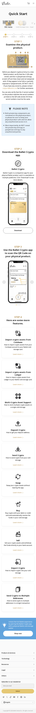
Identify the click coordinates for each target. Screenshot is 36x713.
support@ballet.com (10, 88)
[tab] (18, 653)
